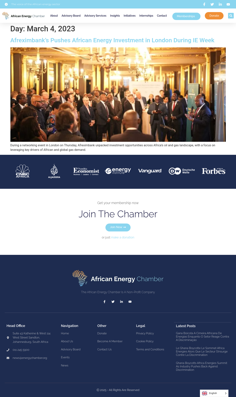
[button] (231, 16)
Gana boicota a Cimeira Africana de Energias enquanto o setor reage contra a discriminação (202, 336)
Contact (162, 15)
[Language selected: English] (214, 393)
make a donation (122, 237)
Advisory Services (95, 15)
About (54, 15)
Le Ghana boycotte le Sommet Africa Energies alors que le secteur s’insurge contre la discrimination (201, 351)
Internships (146, 15)
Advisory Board (71, 15)
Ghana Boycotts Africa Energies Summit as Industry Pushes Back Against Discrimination (201, 366)
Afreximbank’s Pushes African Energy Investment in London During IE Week (112, 40)
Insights (115, 15)
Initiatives (129, 15)
